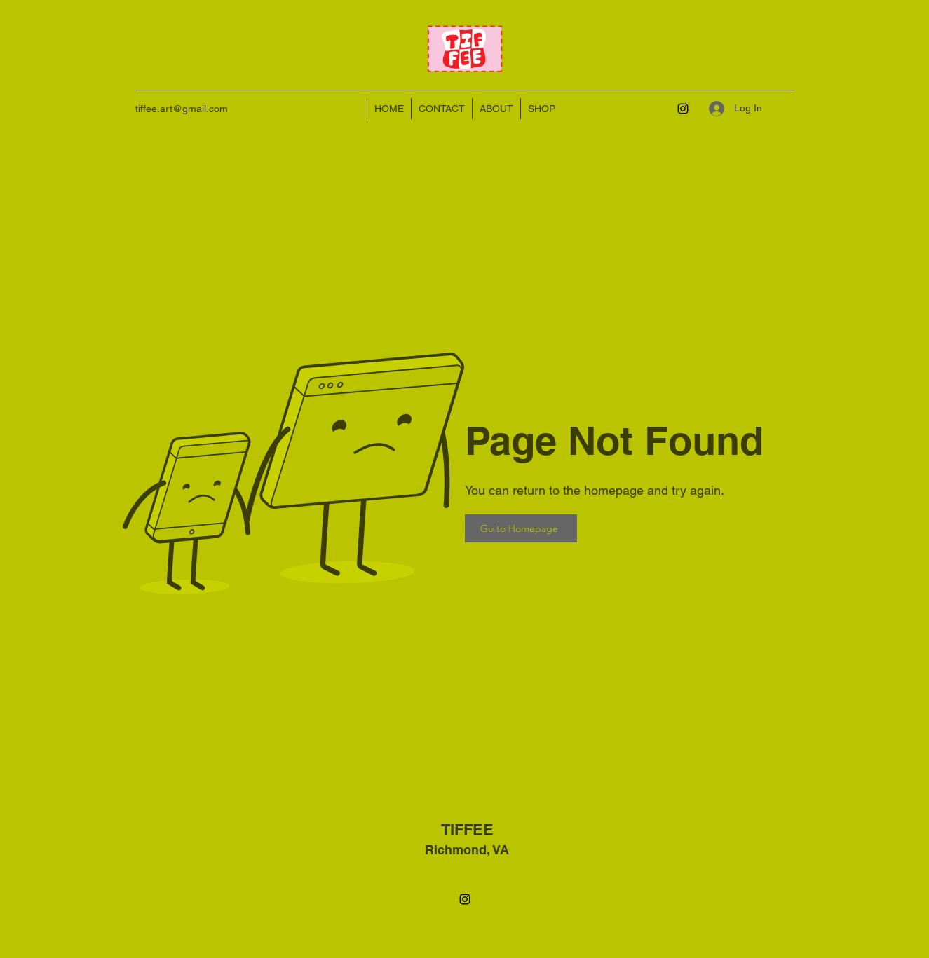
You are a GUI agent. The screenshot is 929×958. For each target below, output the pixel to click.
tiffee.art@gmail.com (181, 108)
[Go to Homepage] (521, 528)
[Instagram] (683, 109)
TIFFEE (467, 830)
